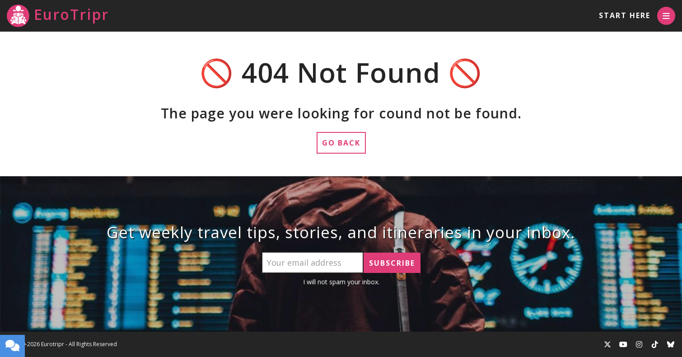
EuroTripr (58, 16)
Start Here (624, 15)
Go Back (341, 143)
